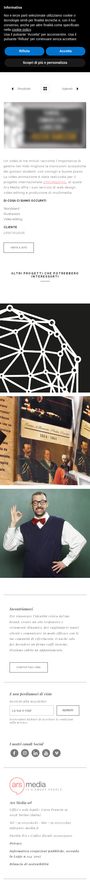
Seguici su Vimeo (56, 755)
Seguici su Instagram (25, 755)
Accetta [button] (66, 51)
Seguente (71, 88)
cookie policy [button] (21, 30)
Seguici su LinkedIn (35, 755)
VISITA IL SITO (19, 247)
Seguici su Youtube (46, 755)
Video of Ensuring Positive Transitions (45, 125)
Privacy (16, 843)
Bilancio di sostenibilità (29, 864)
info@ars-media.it (24, 828)
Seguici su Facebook (14, 755)
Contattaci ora (29, 667)
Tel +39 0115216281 (24, 822)
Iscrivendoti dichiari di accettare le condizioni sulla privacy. (41, 720)
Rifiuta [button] (24, 51)
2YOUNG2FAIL (54, 182)
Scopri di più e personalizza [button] (45, 63)
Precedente (20, 88)
